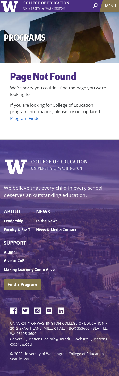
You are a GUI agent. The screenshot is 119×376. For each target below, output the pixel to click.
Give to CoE (14, 260)
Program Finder (25, 118)
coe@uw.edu (21, 344)
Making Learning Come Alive (29, 269)
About (12, 211)
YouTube (51, 309)
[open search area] (96, 5)
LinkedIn (62, 309)
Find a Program (22, 284)
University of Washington (10, 6)
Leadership (13, 221)
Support (15, 243)
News (43, 211)
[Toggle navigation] (111, 6)
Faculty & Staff (17, 229)
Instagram (39, 309)
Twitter (27, 309)
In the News (46, 221)
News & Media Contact (56, 229)
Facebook (15, 309)
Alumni (10, 252)
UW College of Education (55, 5)
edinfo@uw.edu (57, 339)
